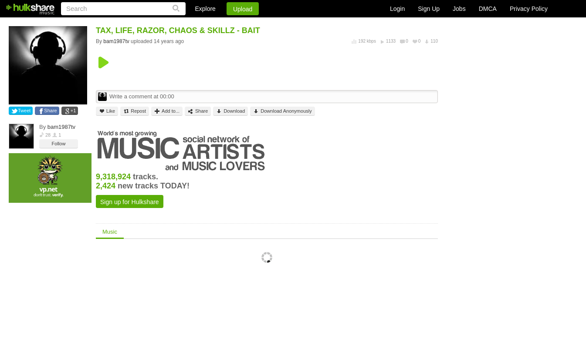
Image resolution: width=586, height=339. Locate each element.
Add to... (167, 111)
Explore (205, 8)
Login (397, 8)
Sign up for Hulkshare (129, 201)
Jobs (459, 8)
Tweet (24, 110)
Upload (242, 9)
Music (109, 231)
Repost (134, 111)
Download (230, 111)
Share (50, 110)
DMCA (488, 8)
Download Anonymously (282, 111)
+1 (73, 110)
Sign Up (429, 8)
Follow (59, 143)
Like (107, 111)
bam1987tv (61, 127)
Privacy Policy (529, 8)
